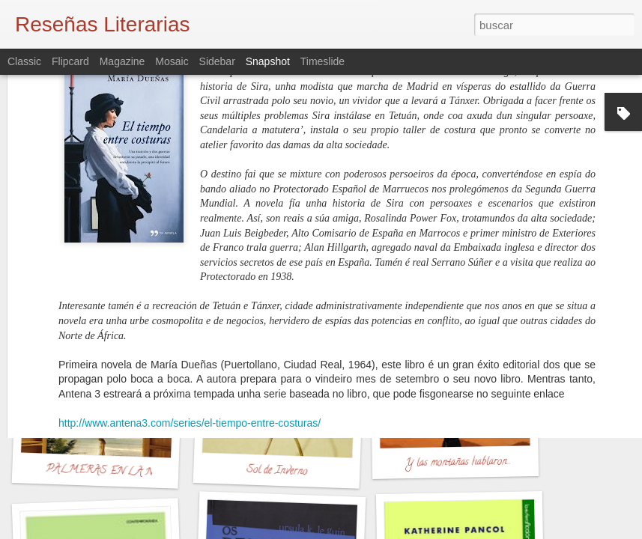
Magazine (122, 61)
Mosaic (171, 61)
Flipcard (70, 61)
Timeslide (322, 61)
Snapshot (268, 61)
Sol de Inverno (276, 472)
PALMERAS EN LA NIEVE (113, 472)
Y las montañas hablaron (456, 463)
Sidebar (217, 61)
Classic (24, 61)
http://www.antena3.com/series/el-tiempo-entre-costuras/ (189, 278)
